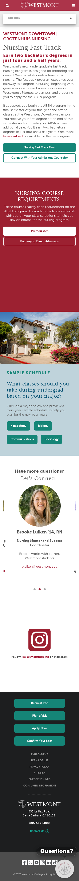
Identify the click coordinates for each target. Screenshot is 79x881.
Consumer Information (39, 786)
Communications (22, 439)
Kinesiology (18, 425)
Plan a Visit (39, 715)
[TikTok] (55, 862)
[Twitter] (30, 862)
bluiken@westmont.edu (39, 566)
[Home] (40, 6)
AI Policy (40, 773)
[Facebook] (24, 862)
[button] (70, 18)
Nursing (14, 18)
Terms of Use (39, 760)
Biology (43, 425)
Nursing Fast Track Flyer (39, 147)
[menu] (73, 5)
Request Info (39, 703)
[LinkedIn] (48, 862)
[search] (7, 5)
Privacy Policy (39, 767)
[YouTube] (36, 862)
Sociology (51, 439)
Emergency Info (40, 779)
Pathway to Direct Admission (39, 241)
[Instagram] (42, 862)
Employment (39, 754)
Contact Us (37, 831)
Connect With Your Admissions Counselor (39, 157)
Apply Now (39, 728)
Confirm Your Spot (39, 741)
